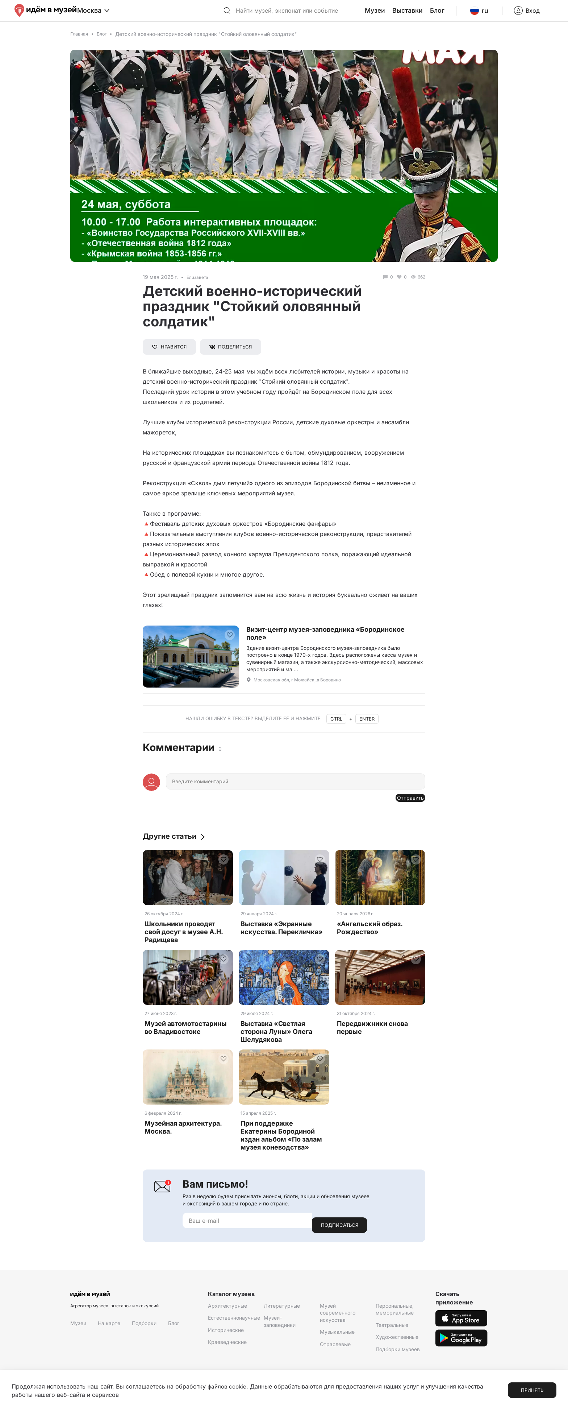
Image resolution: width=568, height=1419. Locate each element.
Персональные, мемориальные (395, 1317)
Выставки (424, 14)
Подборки (144, 1331)
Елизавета (199, 284)
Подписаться (339, 1233)
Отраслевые (335, 1352)
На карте (109, 1331)
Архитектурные (227, 1313)
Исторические (226, 1338)
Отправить (405, 807)
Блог (451, 14)
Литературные (282, 1313)
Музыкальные (337, 1340)
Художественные (397, 1345)
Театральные (392, 1333)
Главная (80, 41)
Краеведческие (227, 1350)
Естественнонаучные (234, 1326)
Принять (532, 1390)
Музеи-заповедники (280, 1329)
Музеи (395, 14)
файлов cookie (228, 1386)
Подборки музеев (398, 1357)
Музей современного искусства (337, 1320)
